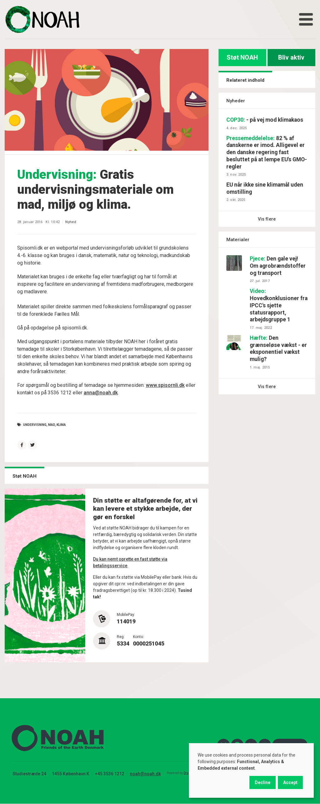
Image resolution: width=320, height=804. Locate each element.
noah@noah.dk (145, 773)
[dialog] (251, 770)
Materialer (237, 239)
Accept (290, 782)
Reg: (121, 637)
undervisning (35, 424)
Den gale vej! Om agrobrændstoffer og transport (278, 266)
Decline (262, 782)
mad (51, 424)
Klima (61, 424)
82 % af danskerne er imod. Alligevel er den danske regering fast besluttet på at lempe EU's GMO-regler (266, 152)
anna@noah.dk (101, 393)
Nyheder (235, 101)
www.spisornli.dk (165, 385)
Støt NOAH (242, 57)
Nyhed (70, 222)
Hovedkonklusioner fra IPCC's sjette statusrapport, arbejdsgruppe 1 (279, 305)
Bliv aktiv (291, 57)
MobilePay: (126, 614)
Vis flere (267, 219)
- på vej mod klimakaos (264, 120)
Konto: (138, 637)
